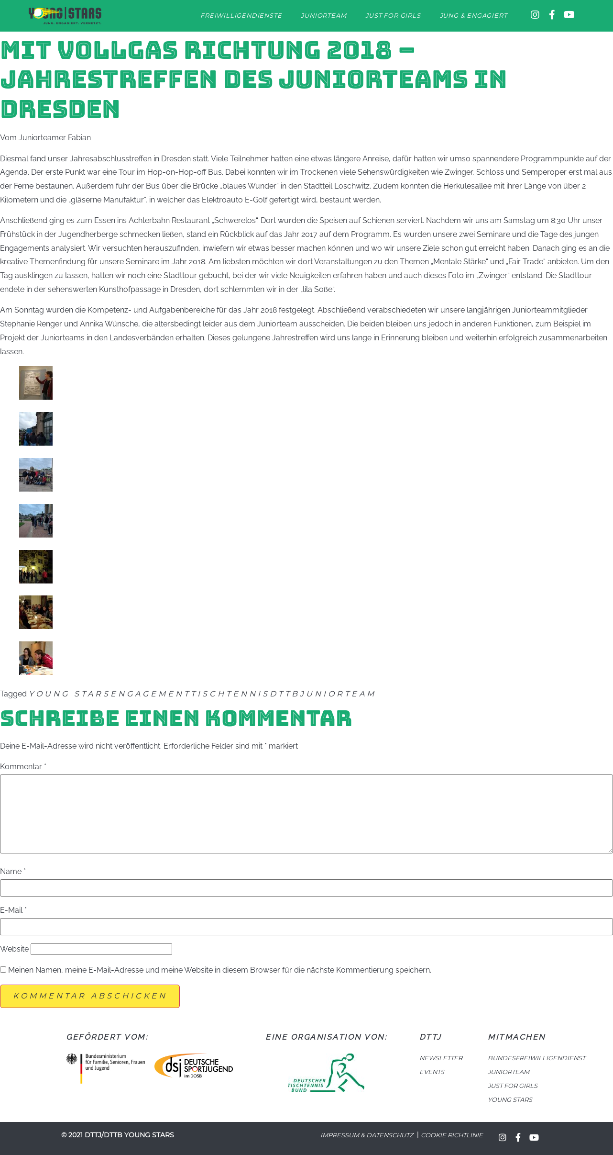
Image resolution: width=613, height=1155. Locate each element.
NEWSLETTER (440, 1058)
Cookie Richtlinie (452, 1135)
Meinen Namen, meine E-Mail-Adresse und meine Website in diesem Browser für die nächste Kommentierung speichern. (219, 970)
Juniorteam (323, 15)
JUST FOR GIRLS (512, 1085)
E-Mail (13, 910)
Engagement (150, 693)
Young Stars (69, 693)
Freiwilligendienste (241, 15)
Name (13, 871)
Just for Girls (392, 15)
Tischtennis (230, 693)
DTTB (285, 693)
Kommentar (23, 767)
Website (14, 949)
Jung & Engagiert (473, 15)
